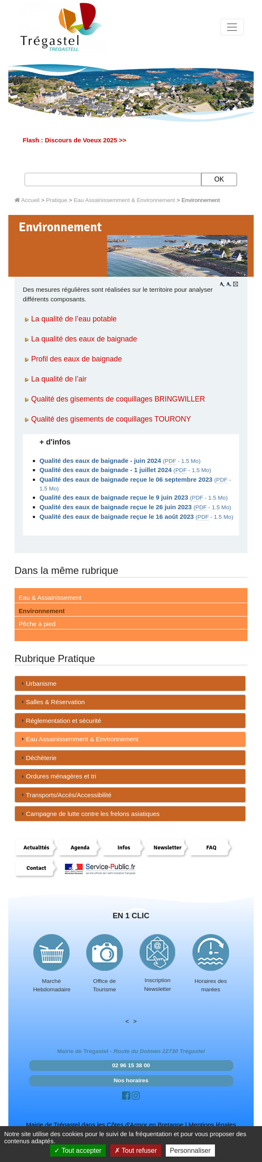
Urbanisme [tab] (37, 683)
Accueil (27, 200)
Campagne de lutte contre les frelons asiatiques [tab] (89, 813)
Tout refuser (136, 1150)
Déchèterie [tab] (37, 757)
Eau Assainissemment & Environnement (124, 200)
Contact (36, 868)
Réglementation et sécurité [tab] (60, 720)
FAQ (211, 847)
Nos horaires (131, 1080)
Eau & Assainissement (50, 597)
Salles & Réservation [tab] (52, 701)
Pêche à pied (37, 623)
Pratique (56, 200)
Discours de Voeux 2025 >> (86, 140)
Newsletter (168, 847)
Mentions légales (212, 1124)
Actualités (36, 847)
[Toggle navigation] (232, 27)
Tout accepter (77, 1150)
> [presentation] (135, 1021)
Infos (123, 847)
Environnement (42, 610)
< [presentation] (127, 1021)
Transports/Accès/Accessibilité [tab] (65, 794)
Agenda (80, 847)
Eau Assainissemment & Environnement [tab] (78, 739)
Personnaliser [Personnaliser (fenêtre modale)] (190, 1150)
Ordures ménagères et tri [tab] (57, 776)
